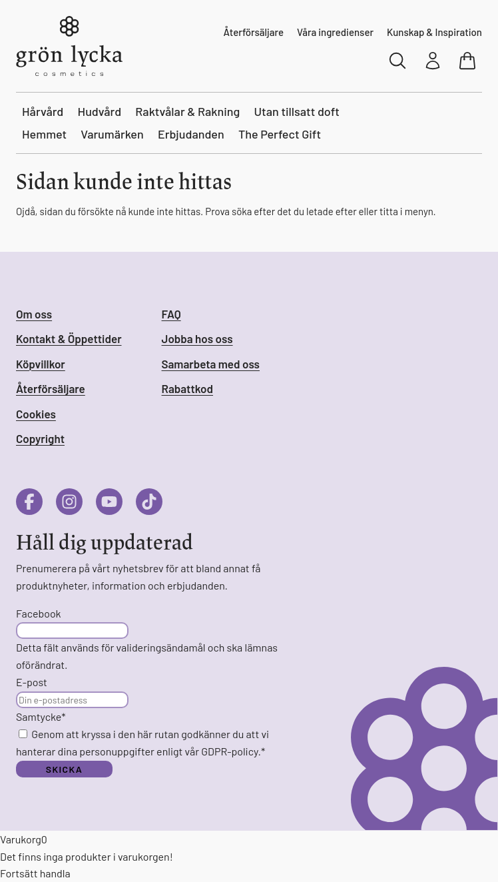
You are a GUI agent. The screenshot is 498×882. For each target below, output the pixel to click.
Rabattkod (187, 388)
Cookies (36, 413)
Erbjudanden (191, 134)
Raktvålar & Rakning (187, 111)
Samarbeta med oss (211, 363)
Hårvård (42, 111)
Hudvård (100, 111)
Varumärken (112, 134)
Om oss (34, 313)
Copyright (40, 438)
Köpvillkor (40, 363)
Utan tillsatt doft (297, 111)
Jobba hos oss (197, 338)
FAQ (171, 313)
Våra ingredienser (335, 32)
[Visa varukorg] (468, 60)
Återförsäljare (254, 32)
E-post (31, 681)
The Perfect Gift (279, 134)
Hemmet (44, 134)
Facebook (38, 613)
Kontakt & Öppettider (69, 338)
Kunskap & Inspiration (434, 32)
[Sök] (398, 60)
